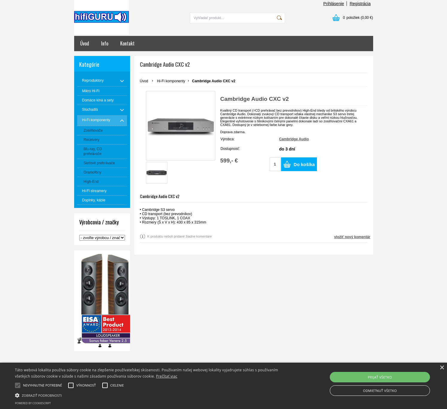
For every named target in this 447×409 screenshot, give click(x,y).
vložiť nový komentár (352, 237)
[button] (150, 395)
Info (104, 43)
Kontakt (127, 43)
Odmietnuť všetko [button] (380, 390)
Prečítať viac (166, 376)
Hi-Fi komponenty (171, 81)
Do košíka (304, 164)
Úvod (84, 43)
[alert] (223, 386)
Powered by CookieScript (33, 403)
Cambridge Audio (294, 139)
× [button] (442, 368)
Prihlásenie (333, 3)
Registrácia (360, 3)
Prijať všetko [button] (380, 377)
